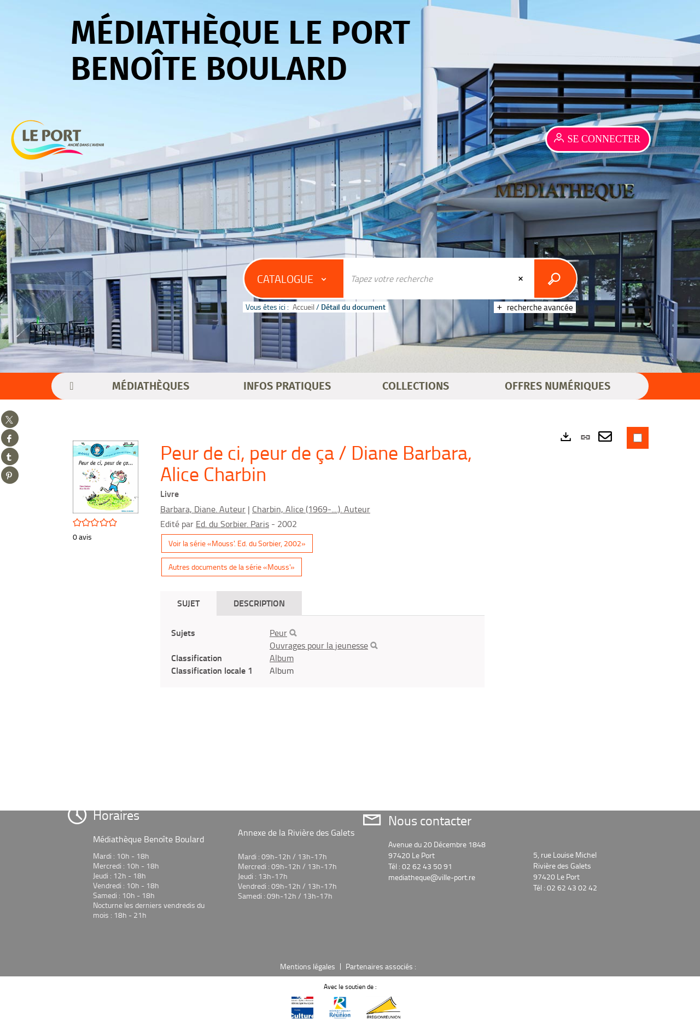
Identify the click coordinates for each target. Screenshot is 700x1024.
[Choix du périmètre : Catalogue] (294, 278)
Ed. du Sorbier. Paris (232, 524)
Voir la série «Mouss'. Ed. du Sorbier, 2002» (237, 543)
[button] (150, 386)
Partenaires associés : (382, 966)
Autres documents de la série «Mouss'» (231, 567)
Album (282, 658)
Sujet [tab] (188, 603)
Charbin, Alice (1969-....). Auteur (311, 509)
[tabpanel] (322, 651)
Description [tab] (259, 603)
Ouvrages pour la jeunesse (319, 645)
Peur (278, 633)
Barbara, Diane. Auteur (203, 509)
